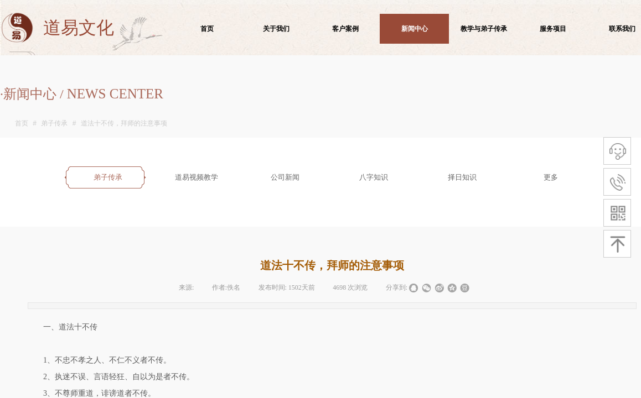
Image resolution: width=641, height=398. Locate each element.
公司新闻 (285, 177)
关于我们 (276, 29)
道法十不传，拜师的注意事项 (124, 123)
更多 (551, 177)
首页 (21, 123)
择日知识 (462, 177)
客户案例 (345, 29)
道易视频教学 (196, 177)
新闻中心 (414, 29)
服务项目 (553, 29)
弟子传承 (54, 123)
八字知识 (373, 177)
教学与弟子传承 (484, 29)
